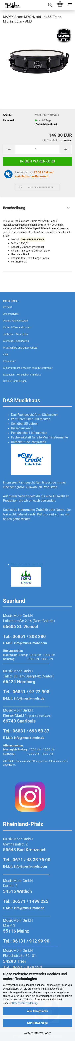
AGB (5, 354)
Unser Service (11, 313)
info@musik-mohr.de (29, 698)
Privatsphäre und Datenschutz (20, 347)
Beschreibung (14, 208)
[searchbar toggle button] (50, 5)
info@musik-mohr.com (30, 643)
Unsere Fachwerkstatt (15, 320)
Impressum (9, 361)
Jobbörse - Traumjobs (15, 334)
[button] (9, 149)
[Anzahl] (37, 149)
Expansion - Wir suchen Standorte (22, 374)
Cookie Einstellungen (15, 380)
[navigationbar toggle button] (70, 5)
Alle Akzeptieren (37, 1011)
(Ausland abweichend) (46, 124)
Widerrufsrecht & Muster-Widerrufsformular (27, 367)
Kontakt (7, 307)
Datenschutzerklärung (24, 1003)
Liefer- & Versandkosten (16, 327)
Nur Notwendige (37, 1022)
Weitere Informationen (37, 1033)
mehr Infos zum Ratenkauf (31, 176)
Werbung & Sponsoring (16, 340)
